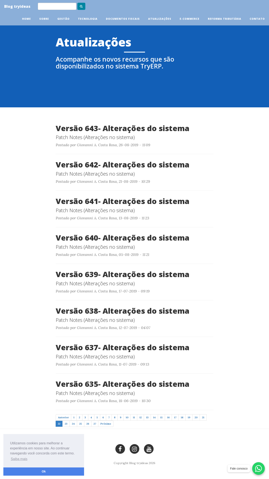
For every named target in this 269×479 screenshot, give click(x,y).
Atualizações (159, 19)
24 (73, 423)
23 (66, 423)
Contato (257, 19)
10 (127, 417)
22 (59, 423)
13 (147, 417)
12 (140, 417)
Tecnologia (88, 19)
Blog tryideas (17, 6)
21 (203, 417)
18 (182, 417)
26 (87, 423)
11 (134, 417)
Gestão (63, 19)
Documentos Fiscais (123, 19)
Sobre (44, 19)
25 (80, 423)
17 (175, 417)
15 (161, 417)
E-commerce (189, 19)
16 (168, 417)
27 (95, 423)
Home (26, 19)
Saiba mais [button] (19, 459)
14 (154, 417)
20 (196, 417)
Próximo (105, 423)
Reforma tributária (224, 19)
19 (189, 417)
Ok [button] (44, 471)
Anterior (63, 417)
